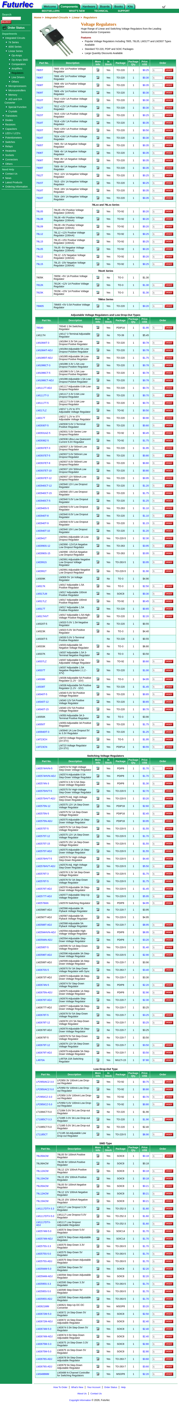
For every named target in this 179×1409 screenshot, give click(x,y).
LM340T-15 (42, 709)
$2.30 (146, 538)
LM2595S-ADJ (44, 1298)
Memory (11, 94)
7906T (39, 152)
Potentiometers (12, 137)
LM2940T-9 (42, 523)
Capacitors (9, 128)
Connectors (10, 159)
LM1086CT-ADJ (45, 380)
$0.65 (146, 608)
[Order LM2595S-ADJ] (157, 1299)
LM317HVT (42, 616)
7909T (39, 167)
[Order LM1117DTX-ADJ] (157, 1224)
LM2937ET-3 (43, 448)
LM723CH (41, 739)
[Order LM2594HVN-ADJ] (157, 932)
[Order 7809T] (157, 93)
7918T (39, 190)
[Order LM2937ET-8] (157, 463)
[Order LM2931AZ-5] (157, 433)
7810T (39, 100)
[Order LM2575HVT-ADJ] (157, 798)
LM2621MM (42, 1306)
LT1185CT (42, 1134)
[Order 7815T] (157, 115)
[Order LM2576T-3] (157, 874)
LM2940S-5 (42, 508)
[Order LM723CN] (157, 747)
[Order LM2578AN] (157, 903)
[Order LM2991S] (157, 562)
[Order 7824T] (157, 138)
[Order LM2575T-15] (157, 844)
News (6, 178)
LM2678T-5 (42, 1015)
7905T (39, 145)
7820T (39, 130)
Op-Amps (15, 55)
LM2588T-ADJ (44, 924)
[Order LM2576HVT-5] (157, 859)
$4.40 (146, 858)
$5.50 (146, 866)
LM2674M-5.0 (43, 1329)
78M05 (40, 306)
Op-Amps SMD (18, 59)
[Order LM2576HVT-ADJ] (157, 866)
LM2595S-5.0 (43, 1291)
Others (14, 81)
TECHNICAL (101, 10)
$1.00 (146, 670)
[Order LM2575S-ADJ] (157, 1261)
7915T (39, 183)
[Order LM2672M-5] (157, 1314)
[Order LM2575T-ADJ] (157, 851)
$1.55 (146, 828)
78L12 (39, 234)
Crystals (11, 111)
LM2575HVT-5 (44, 791)
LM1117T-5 (42, 403)
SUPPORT (124, 10)
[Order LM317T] (157, 609)
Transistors (9, 115)
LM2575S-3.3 (43, 1246)
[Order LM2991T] (157, 571)
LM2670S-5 (42, 969)
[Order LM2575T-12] (157, 836)
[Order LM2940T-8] (157, 515)
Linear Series (14, 51)
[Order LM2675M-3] (157, 1344)
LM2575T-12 (43, 836)
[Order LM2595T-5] (157, 947)
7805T (39, 70)
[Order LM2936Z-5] (157, 440)
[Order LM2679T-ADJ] (157, 1053)
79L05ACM (42, 1186)
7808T (39, 85)
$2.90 (146, 954)
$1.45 (146, 686)
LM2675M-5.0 (43, 1351)
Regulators (16, 73)
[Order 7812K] (157, 285)
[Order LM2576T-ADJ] (157, 889)
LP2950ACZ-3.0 (45, 1081)
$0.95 (146, 478)
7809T (39, 92)
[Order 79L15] (157, 264)
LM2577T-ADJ (44, 896)
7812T (39, 107)
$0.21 (146, 1186)
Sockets (8, 155)
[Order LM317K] (157, 586)
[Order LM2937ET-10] (157, 470)
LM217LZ (41, 410)
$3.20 (146, 798)
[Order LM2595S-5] (157, 1291)
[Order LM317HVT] (157, 616)
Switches (8, 142)
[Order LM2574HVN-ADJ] (157, 776)
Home (37, 17)
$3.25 (146, 1015)
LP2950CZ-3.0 (44, 1096)
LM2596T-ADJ (44, 954)
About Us (82, 1393)
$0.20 (146, 211)
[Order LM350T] (157, 724)
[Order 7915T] (157, 183)
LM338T (40, 686)
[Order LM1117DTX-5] (157, 1216)
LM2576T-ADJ (44, 888)
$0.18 (146, 1156)
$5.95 (146, 896)
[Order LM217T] (157, 418)
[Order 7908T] (157, 160)
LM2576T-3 (42, 873)
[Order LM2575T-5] (157, 829)
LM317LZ (41, 601)
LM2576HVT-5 (44, 858)
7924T (39, 198)
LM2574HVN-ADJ (46, 776)
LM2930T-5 (42, 425)
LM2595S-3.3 (43, 1283)
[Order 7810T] (157, 100)
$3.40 (146, 969)
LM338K (40, 679)
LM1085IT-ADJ (44, 357)
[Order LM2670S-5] (157, 970)
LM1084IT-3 (42, 342)
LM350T (40, 724)
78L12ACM (42, 1171)
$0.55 (146, 747)
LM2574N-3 (42, 783)
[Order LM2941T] (157, 538)
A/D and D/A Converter (13, 101)
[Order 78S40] (157, 327)
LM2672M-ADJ (44, 1321)
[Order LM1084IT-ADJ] (157, 350)
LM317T (40, 608)
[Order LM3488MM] (157, 1374)
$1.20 (146, 485)
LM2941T (41, 538)
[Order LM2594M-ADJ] (157, 1276)
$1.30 (146, 285)
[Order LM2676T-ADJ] (157, 1000)
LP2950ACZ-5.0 (45, 1089)
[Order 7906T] (157, 153)
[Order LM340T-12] (157, 702)
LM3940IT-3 (42, 731)
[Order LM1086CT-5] (157, 373)
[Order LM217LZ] (157, 410)
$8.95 (146, 924)
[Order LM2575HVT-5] (157, 791)
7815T (39, 115)
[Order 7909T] (157, 168)
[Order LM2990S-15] (157, 553)
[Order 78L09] (157, 226)
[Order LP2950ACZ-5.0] (157, 1089)
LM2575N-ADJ (44, 821)
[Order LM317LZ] (157, 601)
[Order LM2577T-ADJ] (157, 896)
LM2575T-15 (43, 843)
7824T (39, 137)
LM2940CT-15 (44, 493)
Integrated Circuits (13, 38)
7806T (39, 77)
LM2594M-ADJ (44, 1276)
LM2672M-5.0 (43, 1313)
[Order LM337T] (157, 670)
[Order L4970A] (157, 1060)
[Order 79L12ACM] (157, 1193)
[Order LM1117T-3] (157, 395)
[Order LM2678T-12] (157, 1022)
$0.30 (146, 77)
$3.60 (146, 1359)
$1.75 (146, 357)
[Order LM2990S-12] (157, 546)
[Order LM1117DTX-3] (157, 1209)
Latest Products (12, 182)
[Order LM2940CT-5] (157, 500)
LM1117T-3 (42, 395)
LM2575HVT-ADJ (45, 798)
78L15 (39, 241)
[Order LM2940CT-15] (157, 493)
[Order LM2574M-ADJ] (157, 1239)
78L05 (39, 211)
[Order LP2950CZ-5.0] (157, 1104)
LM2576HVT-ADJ (45, 866)
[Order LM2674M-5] (157, 1329)
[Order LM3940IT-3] (157, 732)
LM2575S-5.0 (43, 1253)
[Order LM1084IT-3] (157, 343)
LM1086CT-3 (43, 365)
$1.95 (146, 327)
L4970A (40, 1060)
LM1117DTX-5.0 (45, 1216)
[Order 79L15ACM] (157, 1201)
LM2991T (41, 571)
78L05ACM (42, 1156)
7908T (39, 160)
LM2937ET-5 (43, 455)
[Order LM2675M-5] (157, 1351)
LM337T (40, 670)
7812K (39, 285)
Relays (7, 146)
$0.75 (146, 1081)
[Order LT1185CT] (157, 1134)
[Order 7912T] (157, 175)
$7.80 (146, 1060)
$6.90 (146, 1134)
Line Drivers (17, 77)
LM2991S (41, 562)
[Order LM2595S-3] (157, 1284)
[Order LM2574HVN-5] (157, 768)
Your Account (93, 1387)
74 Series (12, 42)
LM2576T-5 (42, 881)
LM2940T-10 (43, 530)
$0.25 (146, 70)
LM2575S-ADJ (44, 1261)
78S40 (39, 327)
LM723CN (41, 747)
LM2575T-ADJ (44, 851)
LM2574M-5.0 (43, 1231)
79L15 (39, 264)
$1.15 (146, 523)
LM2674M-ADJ (44, 1336)
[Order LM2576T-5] (157, 881)
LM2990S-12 (43, 545)
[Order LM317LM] (157, 593)
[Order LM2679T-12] (157, 1045)
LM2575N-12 (43, 806)
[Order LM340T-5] (157, 694)
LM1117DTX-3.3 (45, 1208)
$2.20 (146, 616)
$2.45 (146, 813)
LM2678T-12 (43, 1022)
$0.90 (146, 418)
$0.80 (146, 455)
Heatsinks (9, 150)
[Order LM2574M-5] (157, 1231)
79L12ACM (42, 1193)
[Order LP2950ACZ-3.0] (157, 1082)
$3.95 (146, 545)
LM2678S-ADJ (44, 1359)
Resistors (8, 124)
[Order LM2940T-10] (157, 531)
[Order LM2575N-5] (157, 813)
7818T (39, 122)
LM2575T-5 (42, 828)
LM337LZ (41, 661)
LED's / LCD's (11, 133)
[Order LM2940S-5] (157, 508)
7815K (39, 292)
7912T (39, 175)
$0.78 (146, 342)
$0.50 (146, 130)
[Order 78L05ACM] (157, 1156)
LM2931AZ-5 (43, 433)
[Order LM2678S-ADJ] (157, 1359)
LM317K (40, 586)
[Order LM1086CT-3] (157, 365)
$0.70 (146, 387)
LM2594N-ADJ (44, 939)
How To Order (60, 1387)
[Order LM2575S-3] (157, 1246)
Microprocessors (16, 86)
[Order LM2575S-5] (157, 1254)
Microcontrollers (16, 90)
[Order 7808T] (157, 85)
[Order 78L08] (157, 219)
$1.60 (146, 1208)
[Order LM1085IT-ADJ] (157, 358)
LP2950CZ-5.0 (44, 1104)
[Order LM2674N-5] (157, 985)
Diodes (7, 120)
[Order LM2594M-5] (157, 1269)
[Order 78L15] (157, 241)
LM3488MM (42, 1374)
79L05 (39, 249)
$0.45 (146, 433)
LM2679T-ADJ (44, 1052)
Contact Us (9, 173)
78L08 (39, 219)
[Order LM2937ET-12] (157, 478)
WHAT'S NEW (77, 10)
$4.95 (146, 679)
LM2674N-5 (42, 985)
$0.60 (146, 425)
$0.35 (146, 85)
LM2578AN (42, 903)
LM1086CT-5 (43, 372)
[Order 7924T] (157, 198)
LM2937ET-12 (44, 478)
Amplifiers (15, 68)
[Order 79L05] (157, 249)
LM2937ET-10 (44, 470)
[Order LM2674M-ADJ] (157, 1336)
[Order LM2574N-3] (157, 783)
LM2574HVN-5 (44, 768)
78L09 (39, 226)
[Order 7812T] (157, 108)
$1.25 (146, 500)
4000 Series (14, 46)
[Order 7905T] (157, 145)
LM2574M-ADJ (44, 1238)
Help (123, 1387)
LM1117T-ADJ (44, 387)
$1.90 (146, 571)
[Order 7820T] (157, 130)
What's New (77, 1387)
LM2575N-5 (42, 813)
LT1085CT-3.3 (44, 1119)
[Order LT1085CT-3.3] (157, 1119)
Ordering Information (15, 186)
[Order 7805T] (157, 70)
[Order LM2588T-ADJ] (157, 925)
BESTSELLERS (51, 10)
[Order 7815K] (157, 292)
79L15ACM (42, 1201)
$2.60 (146, 806)
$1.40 (146, 947)
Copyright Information (80, 1400)
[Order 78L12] (157, 234)
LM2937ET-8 (43, 463)
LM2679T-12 (43, 1045)
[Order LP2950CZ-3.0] (157, 1097)
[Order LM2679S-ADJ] (157, 1366)
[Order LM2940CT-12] (157, 485)
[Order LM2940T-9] (157, 523)
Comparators (17, 64)
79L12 (39, 256)
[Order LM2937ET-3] (157, 448)
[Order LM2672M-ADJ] (157, 1321)
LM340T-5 (41, 694)
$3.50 (146, 1045)
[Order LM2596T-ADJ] (157, 955)
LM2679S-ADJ (44, 1366)
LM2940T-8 (42, 515)
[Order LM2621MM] (157, 1306)
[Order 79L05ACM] (157, 1186)
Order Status (16, 27)
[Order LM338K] (157, 679)
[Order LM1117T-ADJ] (157, 388)
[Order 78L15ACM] (157, 1178)
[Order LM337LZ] (157, 661)
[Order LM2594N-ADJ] (157, 940)
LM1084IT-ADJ (44, 350)
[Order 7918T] (157, 190)
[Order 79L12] (157, 256)
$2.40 (146, 1321)
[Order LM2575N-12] (157, 806)
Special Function (16, 107)
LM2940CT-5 (43, 500)
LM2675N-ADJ (44, 992)
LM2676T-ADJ (44, 1000)
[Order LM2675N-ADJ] (157, 992)
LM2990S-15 (43, 553)
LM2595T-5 (42, 947)
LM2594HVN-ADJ (46, 932)
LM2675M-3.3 (43, 1344)
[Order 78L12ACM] (157, 1171)
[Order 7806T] (157, 78)
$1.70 (146, 768)
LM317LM (41, 593)
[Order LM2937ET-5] (157, 455)
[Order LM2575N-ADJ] (157, 821)
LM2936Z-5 (42, 440)
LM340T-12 (42, 701)
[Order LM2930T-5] (157, 425)
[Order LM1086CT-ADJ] (157, 380)
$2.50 (146, 586)
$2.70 (146, 791)
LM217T (40, 418)
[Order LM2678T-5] (157, 1015)
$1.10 (146, 508)
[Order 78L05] (157, 211)
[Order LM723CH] (157, 739)
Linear (76, 17)
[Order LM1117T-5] (157, 403)
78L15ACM (42, 1178)
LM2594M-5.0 (43, 1268)
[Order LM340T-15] (157, 709)
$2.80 (146, 1344)
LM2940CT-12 (44, 485)
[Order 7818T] (157, 123)
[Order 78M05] (157, 306)
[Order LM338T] (157, 686)
